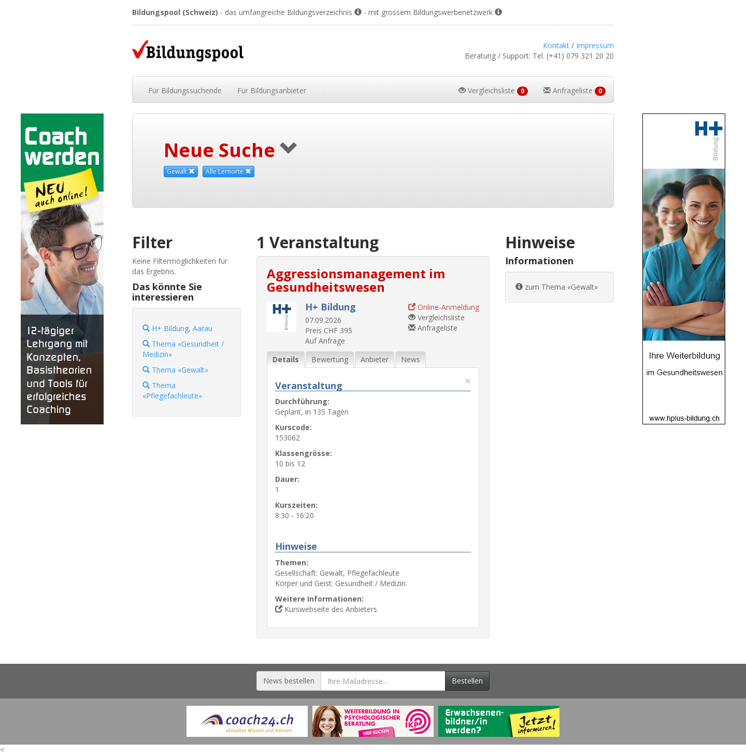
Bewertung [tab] (329, 359)
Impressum (595, 45)
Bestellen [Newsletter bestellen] (467, 681)
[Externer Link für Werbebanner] (247, 721)
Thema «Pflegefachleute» (172, 390)
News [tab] (410, 359)
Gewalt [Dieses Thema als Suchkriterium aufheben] (181, 171)
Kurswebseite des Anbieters (326, 609)
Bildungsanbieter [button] (271, 90)
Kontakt (556, 45)
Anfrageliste (432, 328)
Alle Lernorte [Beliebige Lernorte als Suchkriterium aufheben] (228, 171)
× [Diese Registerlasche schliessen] (468, 381)
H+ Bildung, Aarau (177, 328)
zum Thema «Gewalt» (556, 287)
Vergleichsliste (436, 317)
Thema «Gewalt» (175, 370)
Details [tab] (285, 359)
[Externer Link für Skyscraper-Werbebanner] (62, 268)
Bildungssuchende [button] (185, 90)
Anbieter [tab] (375, 359)
